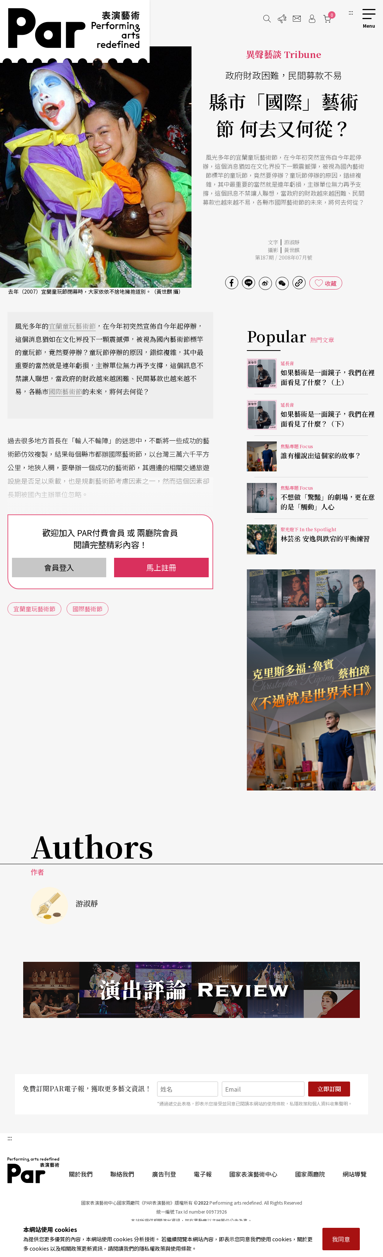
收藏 (331, 283)
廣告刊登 (164, 1173)
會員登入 (59, 567)
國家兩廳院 (310, 1173)
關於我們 (81, 1173)
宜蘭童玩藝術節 (72, 326)
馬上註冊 (161, 567)
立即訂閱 (329, 1089)
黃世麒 (292, 250)
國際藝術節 (65, 391)
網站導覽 (355, 1173)
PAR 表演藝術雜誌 (33, 1170)
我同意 (341, 1239)
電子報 (203, 1173)
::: (351, 11)
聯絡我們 (122, 1173)
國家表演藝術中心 (253, 1173)
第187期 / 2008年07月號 (283, 257)
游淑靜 (292, 242)
